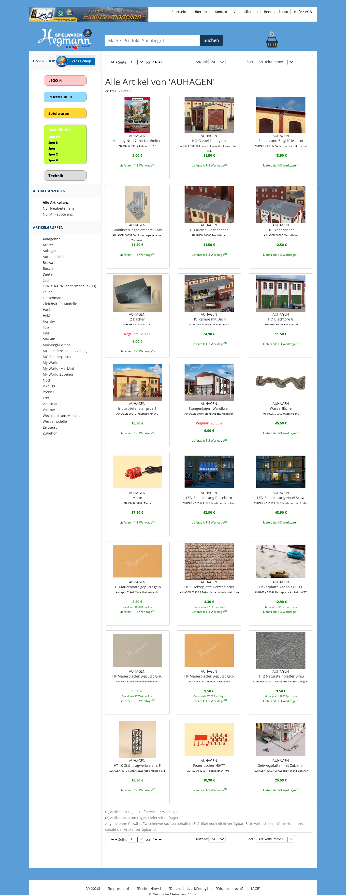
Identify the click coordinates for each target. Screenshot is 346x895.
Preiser (48, 392)
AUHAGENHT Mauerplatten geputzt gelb (209, 668)
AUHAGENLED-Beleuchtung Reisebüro (209, 490)
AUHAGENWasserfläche (281, 402)
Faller (47, 292)
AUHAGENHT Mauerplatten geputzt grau (137, 668)
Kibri (47, 333)
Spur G (53, 160)
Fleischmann (53, 297)
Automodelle (53, 256)
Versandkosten (245, 11)
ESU (46, 280)
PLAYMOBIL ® (60, 96)
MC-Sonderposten (57, 356)
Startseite (179, 11)
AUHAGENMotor (137, 490)
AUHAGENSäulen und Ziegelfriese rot (281, 135)
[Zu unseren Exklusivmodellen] (88, 14)
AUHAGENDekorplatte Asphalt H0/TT (281, 579)
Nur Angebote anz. (58, 214)
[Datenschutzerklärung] (188, 875)
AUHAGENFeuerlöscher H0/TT (209, 757)
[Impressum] (118, 875)
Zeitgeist (50, 427)
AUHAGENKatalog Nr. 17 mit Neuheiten (137, 135)
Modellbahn (59, 129)
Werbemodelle (55, 421)
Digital (48, 274)
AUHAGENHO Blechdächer (280, 224)
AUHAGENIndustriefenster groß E (137, 402)
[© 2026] (93, 875)
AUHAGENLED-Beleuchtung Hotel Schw (281, 490)
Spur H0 (54, 137)
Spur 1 (53, 148)
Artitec (48, 245)
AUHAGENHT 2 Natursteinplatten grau (280, 668)
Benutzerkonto (276, 11)
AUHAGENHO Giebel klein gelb (209, 137)
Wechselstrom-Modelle (62, 415)
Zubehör (50, 433)
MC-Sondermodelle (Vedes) (65, 350)
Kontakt (221, 11)
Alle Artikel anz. (56, 202)
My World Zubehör (58, 374)
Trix (46, 398)
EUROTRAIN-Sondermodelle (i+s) (69, 286)
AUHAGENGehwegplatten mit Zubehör (281, 757)
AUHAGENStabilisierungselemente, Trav (137, 226)
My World (50, 362)
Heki (46, 315)
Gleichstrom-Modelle (60, 303)
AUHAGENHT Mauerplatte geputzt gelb (137, 579)
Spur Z (53, 154)
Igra (46, 327)
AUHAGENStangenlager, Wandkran (209, 402)
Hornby (49, 321)
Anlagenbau (53, 239)
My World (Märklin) (58, 368)
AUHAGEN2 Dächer (137, 313)
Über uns (201, 11)
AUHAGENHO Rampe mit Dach (209, 313)
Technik (55, 175)
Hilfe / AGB (303, 11)
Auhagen (50, 250)
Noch (47, 380)
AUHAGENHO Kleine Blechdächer (209, 224)
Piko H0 (49, 386)
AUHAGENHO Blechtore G (281, 313)
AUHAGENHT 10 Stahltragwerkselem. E (137, 757)
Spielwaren (58, 113)
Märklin (49, 339)
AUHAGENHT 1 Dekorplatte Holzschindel (209, 579)
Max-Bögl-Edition (57, 345)
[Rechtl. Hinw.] (149, 875)
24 (213, 61)
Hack (47, 309)
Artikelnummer (271, 61)
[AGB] (255, 875)
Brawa (48, 262)
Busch (48, 268)
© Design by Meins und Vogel (173, 881)
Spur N (53, 143)
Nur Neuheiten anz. (59, 208)
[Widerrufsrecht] (229, 875)
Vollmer (49, 409)
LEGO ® (55, 80)
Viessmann (52, 403)
